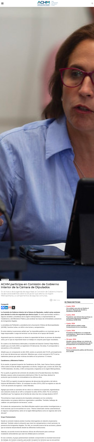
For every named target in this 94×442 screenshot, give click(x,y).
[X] (13, 307)
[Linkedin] (6, 307)
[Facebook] (2, 307)
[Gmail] (9, 307)
